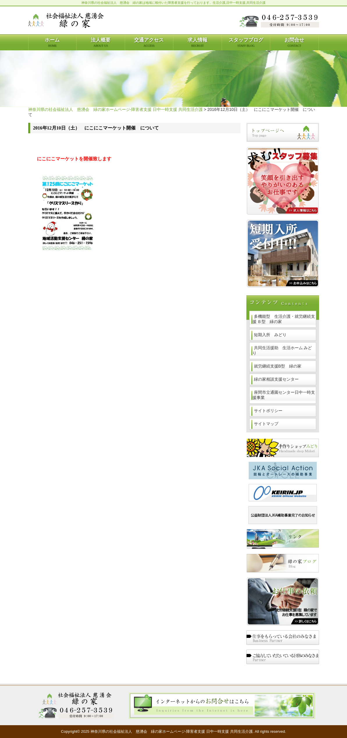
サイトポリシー (268, 410)
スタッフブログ (246, 42)
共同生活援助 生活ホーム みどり (282, 350)
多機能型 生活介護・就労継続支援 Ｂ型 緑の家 (283, 319)
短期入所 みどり (270, 334)
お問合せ (294, 42)
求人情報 (197, 42)
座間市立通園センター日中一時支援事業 (283, 395)
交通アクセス (149, 42)
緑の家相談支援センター (276, 379)
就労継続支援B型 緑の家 (277, 366)
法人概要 (101, 42)
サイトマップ (266, 423)
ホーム (52, 42)
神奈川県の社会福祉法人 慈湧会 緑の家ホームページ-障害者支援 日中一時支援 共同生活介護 (115, 109)
